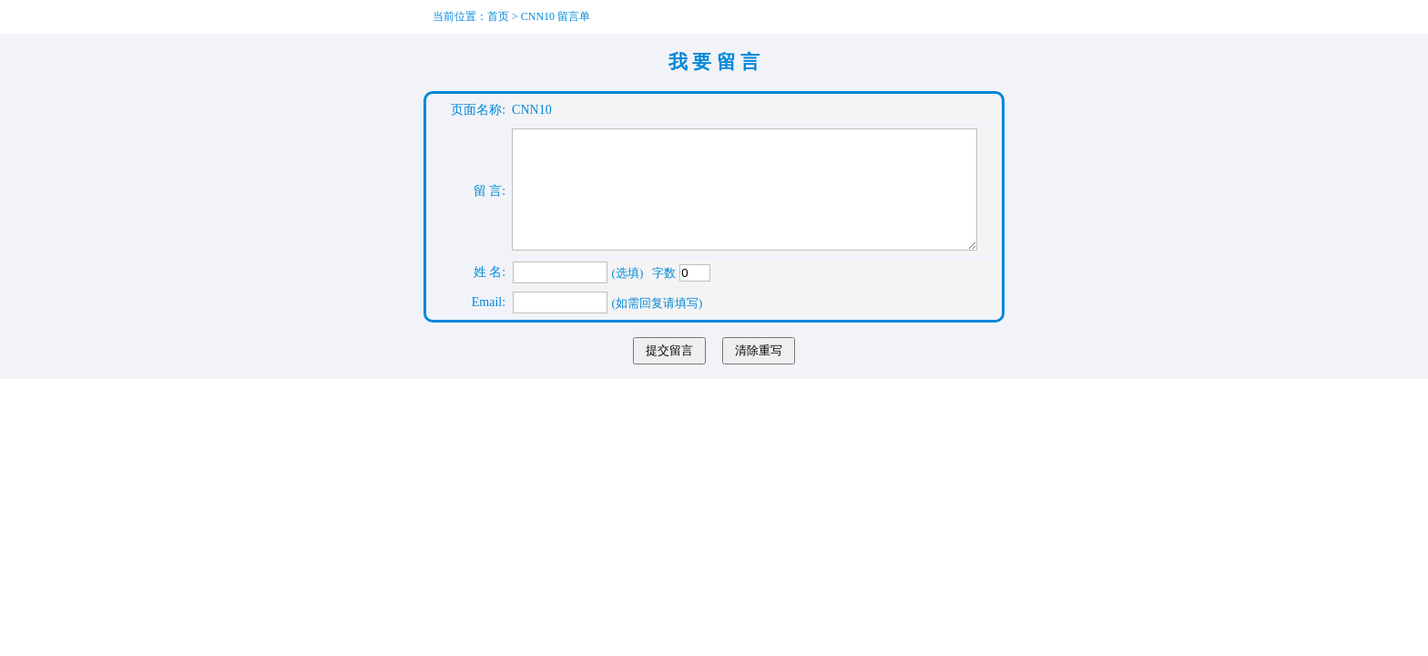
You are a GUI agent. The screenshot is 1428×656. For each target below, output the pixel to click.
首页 (498, 16)
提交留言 (669, 372)
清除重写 (758, 372)
